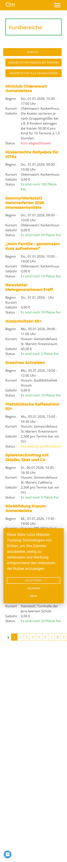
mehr (33, 596)
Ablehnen (33, 588)
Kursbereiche (25, 27)
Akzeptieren (33, 580)
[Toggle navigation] (57, 5)
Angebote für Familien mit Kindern (33, 62)
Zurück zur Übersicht (33, 52)
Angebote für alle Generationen (33, 73)
